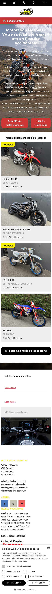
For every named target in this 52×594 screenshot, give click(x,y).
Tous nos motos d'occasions (26, 350)
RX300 (9, 334)
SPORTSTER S (13, 233)
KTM (15, 39)
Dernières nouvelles (18, 376)
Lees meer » (10, 387)
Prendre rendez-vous (41, 123)
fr (45, 2)
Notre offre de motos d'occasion (15, 123)
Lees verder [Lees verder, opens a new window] (23, 561)
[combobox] (48, 548)
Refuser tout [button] (38, 583)
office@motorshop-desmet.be (13, 490)
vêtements (44, 59)
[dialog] (26, 569)
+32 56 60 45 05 (7, 471)
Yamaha (40, 34)
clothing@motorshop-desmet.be (14, 487)
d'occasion (16, 59)
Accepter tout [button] (14, 583)
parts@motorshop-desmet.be (13, 484)
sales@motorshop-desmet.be (13, 481)
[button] (26, 589)
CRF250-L (10, 182)
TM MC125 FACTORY (17, 283)
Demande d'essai (13, 21)
